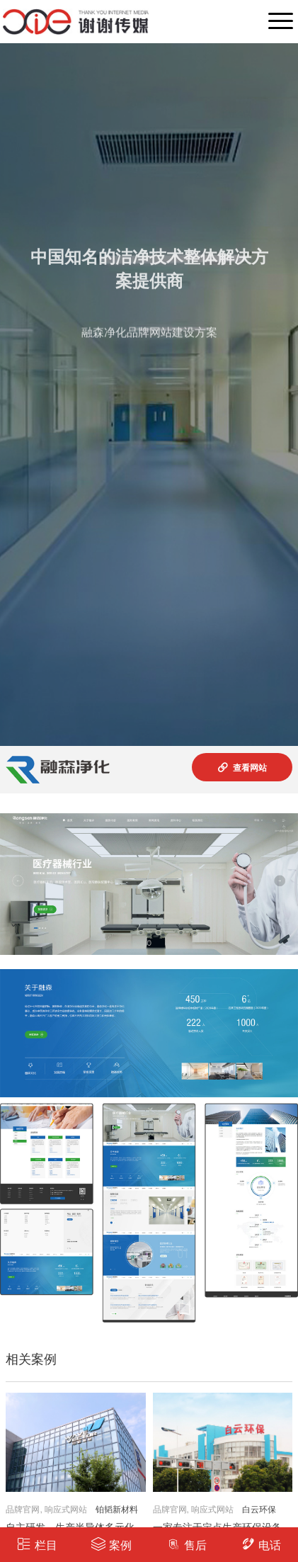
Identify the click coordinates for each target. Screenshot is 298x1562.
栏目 (37, 1543)
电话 (261, 1543)
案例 (111, 1543)
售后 (186, 1543)
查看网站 (242, 767)
